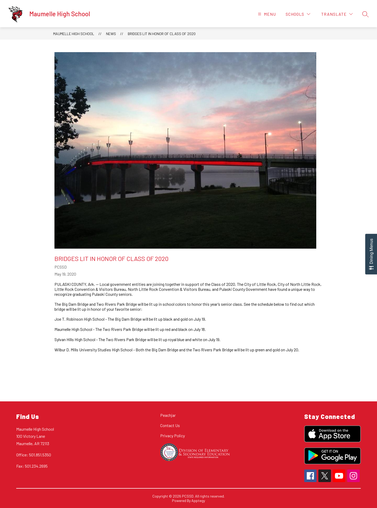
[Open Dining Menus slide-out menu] (371, 254)
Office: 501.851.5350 (33, 454)
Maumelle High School (73, 33)
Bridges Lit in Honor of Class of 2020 (162, 33)
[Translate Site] (337, 14)
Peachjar (168, 415)
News (111, 33)
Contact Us (170, 425)
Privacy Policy (172, 435)
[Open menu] (266, 14)
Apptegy (198, 500)
